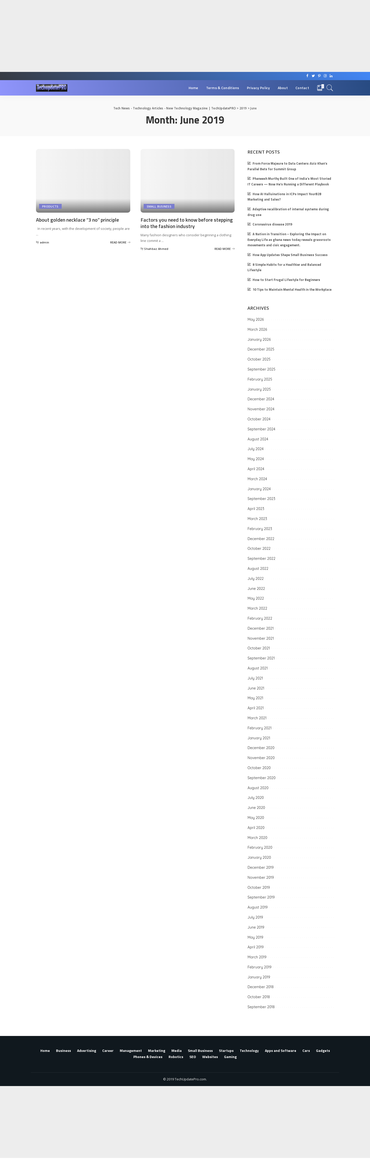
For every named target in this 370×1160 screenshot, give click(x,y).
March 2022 (257, 608)
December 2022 (260, 538)
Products (50, 206)
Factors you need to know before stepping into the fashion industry (187, 223)
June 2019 (255, 927)
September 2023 (261, 498)
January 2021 (258, 738)
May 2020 (255, 817)
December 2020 (260, 748)
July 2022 (255, 578)
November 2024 (260, 409)
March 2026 (257, 329)
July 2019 (255, 917)
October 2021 (258, 648)
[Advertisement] (154, 36)
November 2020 (261, 758)
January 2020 (259, 857)
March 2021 (256, 718)
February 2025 (259, 379)
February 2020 (259, 847)
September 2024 (261, 429)
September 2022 (261, 558)
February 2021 (259, 728)
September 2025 (261, 369)
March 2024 (257, 479)
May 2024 (255, 459)
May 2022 (255, 598)
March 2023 (257, 518)
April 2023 (255, 508)
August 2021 (257, 668)
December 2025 (260, 349)
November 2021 (260, 638)
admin (44, 242)
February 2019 (259, 967)
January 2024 (259, 489)
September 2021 (261, 658)
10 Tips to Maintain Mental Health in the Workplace (292, 289)
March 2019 (256, 957)
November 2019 (260, 877)
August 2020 (258, 788)
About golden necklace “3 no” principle (77, 220)
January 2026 (259, 339)
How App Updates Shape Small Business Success (290, 254)
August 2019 (257, 907)
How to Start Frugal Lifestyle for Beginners (286, 279)
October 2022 (259, 548)
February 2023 (259, 528)
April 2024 (255, 469)
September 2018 (261, 1007)
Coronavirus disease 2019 (272, 224)
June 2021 (255, 688)
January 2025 (259, 389)
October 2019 (258, 887)
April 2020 (255, 827)
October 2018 (258, 997)
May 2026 (255, 319)
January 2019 (258, 977)
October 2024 (258, 419)
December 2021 (260, 628)
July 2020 (255, 797)
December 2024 (260, 399)
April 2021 (255, 708)
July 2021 (255, 678)
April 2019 (255, 947)
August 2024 (257, 439)
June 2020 (256, 807)
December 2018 (260, 987)
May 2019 (255, 937)
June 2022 (256, 588)
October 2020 (259, 768)
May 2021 (255, 698)
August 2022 (257, 568)
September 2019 (261, 897)
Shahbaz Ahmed (156, 248)
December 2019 (260, 867)
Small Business (159, 206)
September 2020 (261, 778)
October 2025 (259, 359)
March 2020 (257, 837)
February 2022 (259, 618)
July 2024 (255, 449)
